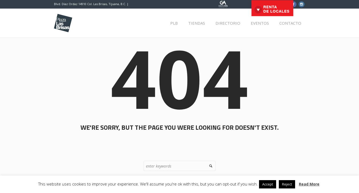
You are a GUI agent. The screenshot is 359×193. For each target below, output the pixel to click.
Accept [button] (267, 184)
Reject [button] (287, 184)
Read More (309, 184)
